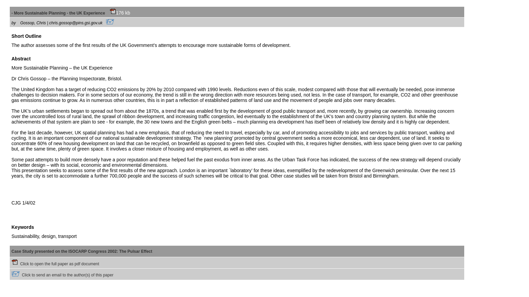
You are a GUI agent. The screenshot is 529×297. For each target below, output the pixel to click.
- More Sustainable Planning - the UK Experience (63, 13)
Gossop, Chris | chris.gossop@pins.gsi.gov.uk (67, 23)
